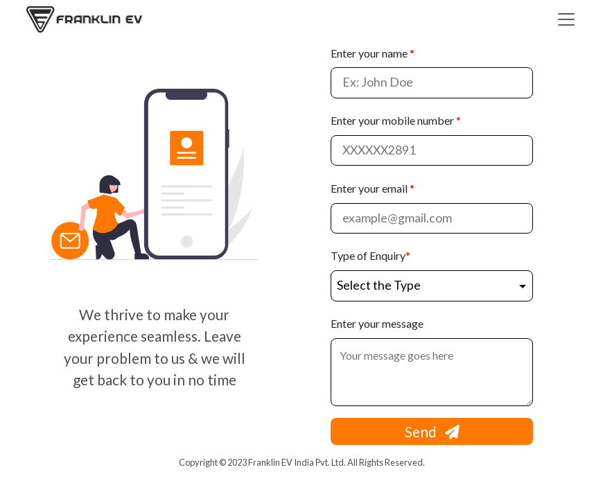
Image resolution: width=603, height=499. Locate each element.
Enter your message (377, 323)
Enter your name (372, 53)
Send (432, 431)
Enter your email (372, 188)
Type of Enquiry (370, 255)
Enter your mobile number (396, 120)
